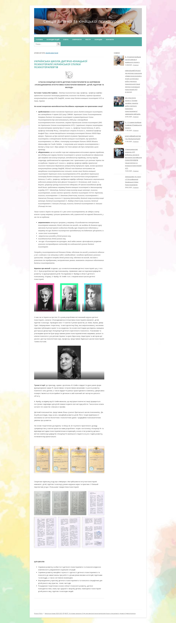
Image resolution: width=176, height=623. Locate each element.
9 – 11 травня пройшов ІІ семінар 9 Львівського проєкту (133, 125)
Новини (136, 65)
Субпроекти (77, 40)
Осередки (98, 40)
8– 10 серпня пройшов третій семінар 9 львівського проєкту (133, 59)
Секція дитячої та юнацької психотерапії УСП (88, 21)
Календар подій (53, 40)
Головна (39, 40)
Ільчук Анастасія (51, 53)
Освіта (65, 40)
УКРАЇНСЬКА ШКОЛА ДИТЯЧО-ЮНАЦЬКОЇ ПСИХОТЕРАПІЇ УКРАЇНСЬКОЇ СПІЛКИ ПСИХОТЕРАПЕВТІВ (60, 64)
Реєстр (88, 40)
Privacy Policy (38, 613)
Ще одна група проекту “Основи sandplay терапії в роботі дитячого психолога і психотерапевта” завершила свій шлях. (133, 106)
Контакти (110, 40)
